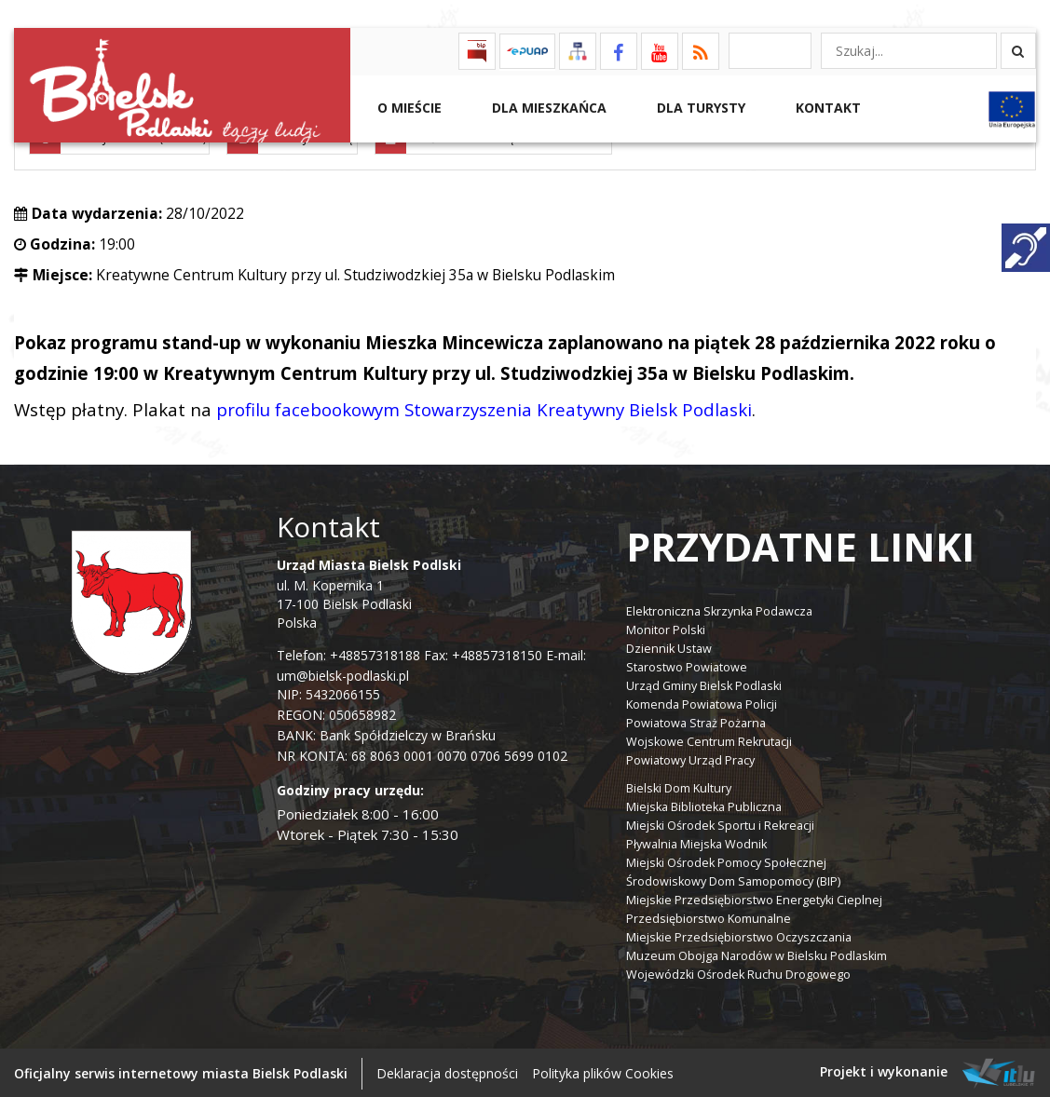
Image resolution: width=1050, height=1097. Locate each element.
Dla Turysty (699, 107)
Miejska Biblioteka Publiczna (704, 805)
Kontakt (826, 107)
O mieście (408, 107)
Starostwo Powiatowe (686, 665)
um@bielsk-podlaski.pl (343, 675)
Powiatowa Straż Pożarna (696, 721)
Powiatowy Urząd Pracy (690, 758)
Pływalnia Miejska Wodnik (696, 842)
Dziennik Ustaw (669, 647)
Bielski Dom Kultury (678, 786)
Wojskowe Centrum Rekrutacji (709, 740)
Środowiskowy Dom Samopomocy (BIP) (733, 879)
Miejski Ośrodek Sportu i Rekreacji (720, 824)
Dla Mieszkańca (547, 107)
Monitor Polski (665, 628)
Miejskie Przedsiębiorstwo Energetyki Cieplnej (754, 898)
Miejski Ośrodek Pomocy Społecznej (726, 861)
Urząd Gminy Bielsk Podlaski (704, 684)
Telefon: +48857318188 (348, 654)
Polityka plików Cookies (603, 1071)
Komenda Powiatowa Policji (701, 703)
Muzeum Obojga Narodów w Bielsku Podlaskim (756, 954)
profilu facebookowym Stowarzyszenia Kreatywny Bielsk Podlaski (484, 408)
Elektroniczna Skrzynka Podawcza (719, 609)
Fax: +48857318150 (483, 654)
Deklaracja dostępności (447, 1071)
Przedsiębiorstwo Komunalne (708, 917)
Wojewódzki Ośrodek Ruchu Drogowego (738, 973)
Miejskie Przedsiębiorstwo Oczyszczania (739, 935)
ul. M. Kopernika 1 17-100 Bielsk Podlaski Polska (369, 592)
